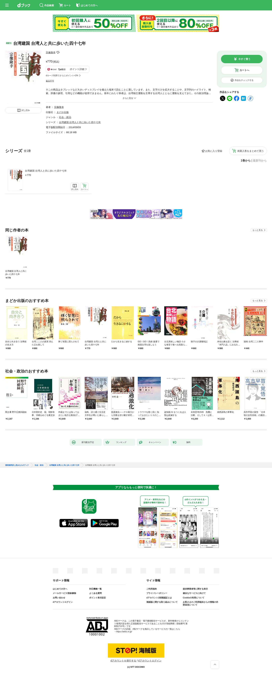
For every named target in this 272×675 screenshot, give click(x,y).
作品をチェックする (244, 80)
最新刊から (260, 160)
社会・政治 (65, 117)
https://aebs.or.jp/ (124, 631)
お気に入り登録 (213, 151)
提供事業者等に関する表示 (195, 589)
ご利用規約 (151, 589)
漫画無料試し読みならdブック (17, 465)
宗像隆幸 (51, 52)
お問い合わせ (59, 598)
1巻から (246, 160)
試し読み (26, 110)
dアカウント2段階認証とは (159, 598)
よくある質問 (95, 593)
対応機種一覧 (95, 589)
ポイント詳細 (77, 69)
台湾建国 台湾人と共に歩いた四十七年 (46, 170)
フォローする (58, 52)
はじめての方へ (60, 589)
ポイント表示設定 (97, 598)
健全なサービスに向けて (194, 593)
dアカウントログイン (63, 602)
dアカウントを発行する (123, 660)
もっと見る (257, 230)
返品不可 (50, 81)
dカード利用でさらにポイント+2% (62, 75)
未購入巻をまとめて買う (250, 151)
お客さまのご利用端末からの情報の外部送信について (200, 603)
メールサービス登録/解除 (64, 593)
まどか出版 (63, 112)
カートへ (244, 70)
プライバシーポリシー (156, 593)
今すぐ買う (244, 59)
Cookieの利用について (193, 598)
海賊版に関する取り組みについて (162, 602)
